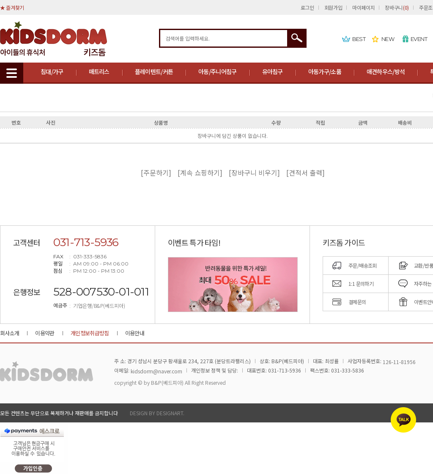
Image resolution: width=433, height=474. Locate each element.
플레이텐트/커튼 (154, 71)
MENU (11, 73)
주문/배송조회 (362, 265)
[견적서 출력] (305, 172)
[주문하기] (158, 172)
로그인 (307, 7)
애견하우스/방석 (386, 71)
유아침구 (272, 71)
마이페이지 (363, 7)
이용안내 (134, 333)
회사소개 (9, 333)
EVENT (419, 39)
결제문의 (357, 301)
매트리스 (99, 71)
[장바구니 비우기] (257, 172)
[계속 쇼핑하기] (202, 172)
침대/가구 (52, 71)
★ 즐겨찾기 (12, 7)
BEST (358, 39)
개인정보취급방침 (90, 333)
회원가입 (333, 7)
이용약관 (44, 333)
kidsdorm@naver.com (156, 371)
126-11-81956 (399, 361)
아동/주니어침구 (217, 71)
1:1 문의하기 (360, 283)
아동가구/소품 (324, 71)
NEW (387, 39)
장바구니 (396, 7)
